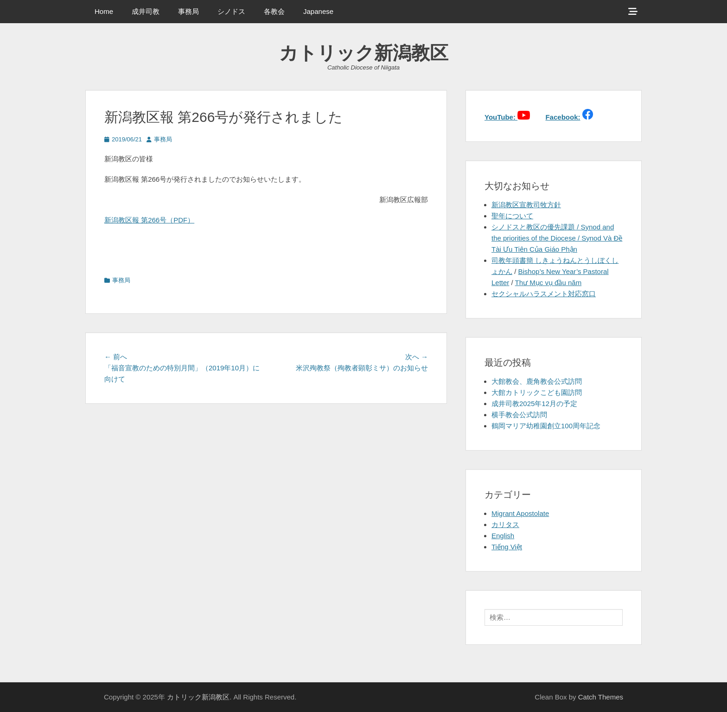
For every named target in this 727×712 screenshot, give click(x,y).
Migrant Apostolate (520, 513)
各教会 (274, 11)
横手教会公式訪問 (519, 415)
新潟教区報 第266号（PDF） (149, 220)
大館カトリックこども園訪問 (536, 392)
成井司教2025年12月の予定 (534, 403)
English (502, 536)
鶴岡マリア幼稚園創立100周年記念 (545, 426)
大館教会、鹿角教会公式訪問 (536, 381)
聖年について (512, 216)
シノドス (231, 11)
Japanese (318, 11)
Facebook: (562, 117)
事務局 (188, 11)
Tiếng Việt (506, 547)
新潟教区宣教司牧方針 (526, 205)
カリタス (505, 524)
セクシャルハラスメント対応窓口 (543, 294)
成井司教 (145, 11)
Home (104, 11)
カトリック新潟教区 (363, 53)
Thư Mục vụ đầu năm (548, 282)
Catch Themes (600, 697)
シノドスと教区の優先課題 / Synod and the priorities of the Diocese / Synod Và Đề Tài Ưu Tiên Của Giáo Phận (556, 238)
